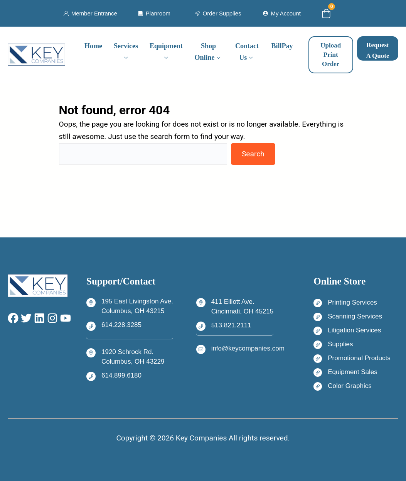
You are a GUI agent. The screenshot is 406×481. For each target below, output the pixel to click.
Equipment (166, 46)
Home (93, 46)
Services (126, 46)
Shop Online (205, 52)
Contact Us (247, 52)
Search (253, 153)
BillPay (282, 46)
